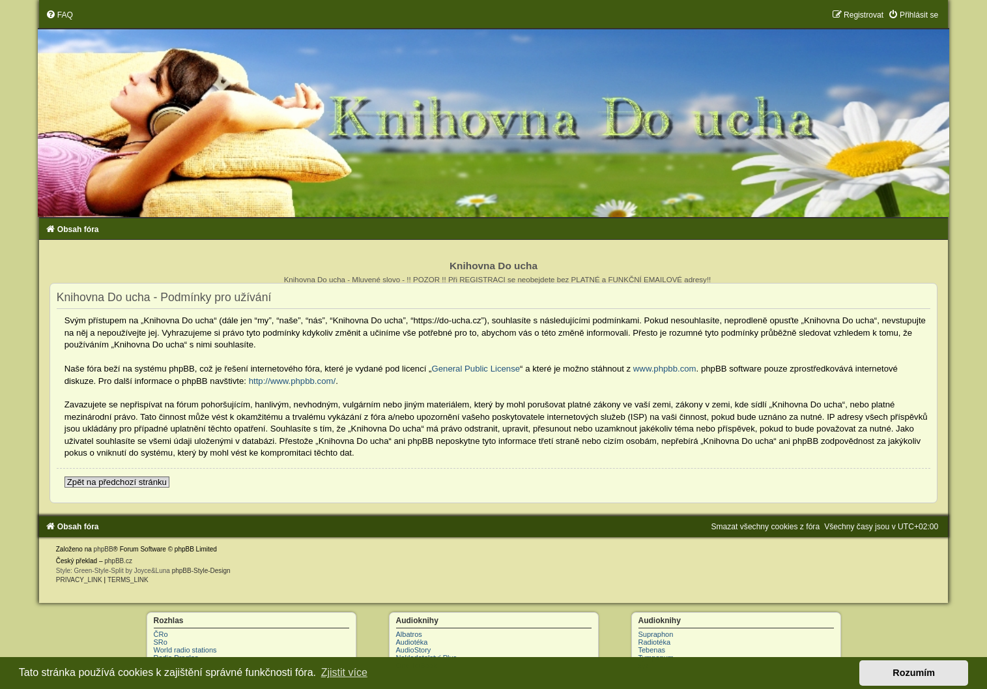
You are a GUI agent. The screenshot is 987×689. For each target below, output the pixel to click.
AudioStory (413, 650)
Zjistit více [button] (344, 672)
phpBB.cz (118, 560)
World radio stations (185, 650)
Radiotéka (654, 642)
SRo (160, 642)
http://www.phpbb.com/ (292, 381)
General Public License (475, 369)
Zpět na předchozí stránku (117, 482)
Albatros (409, 634)
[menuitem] (59, 15)
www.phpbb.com (664, 369)
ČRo (161, 634)
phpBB (103, 549)
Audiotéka (412, 642)
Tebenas (652, 650)
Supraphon (656, 634)
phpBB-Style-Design (201, 570)
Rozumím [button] (914, 672)
